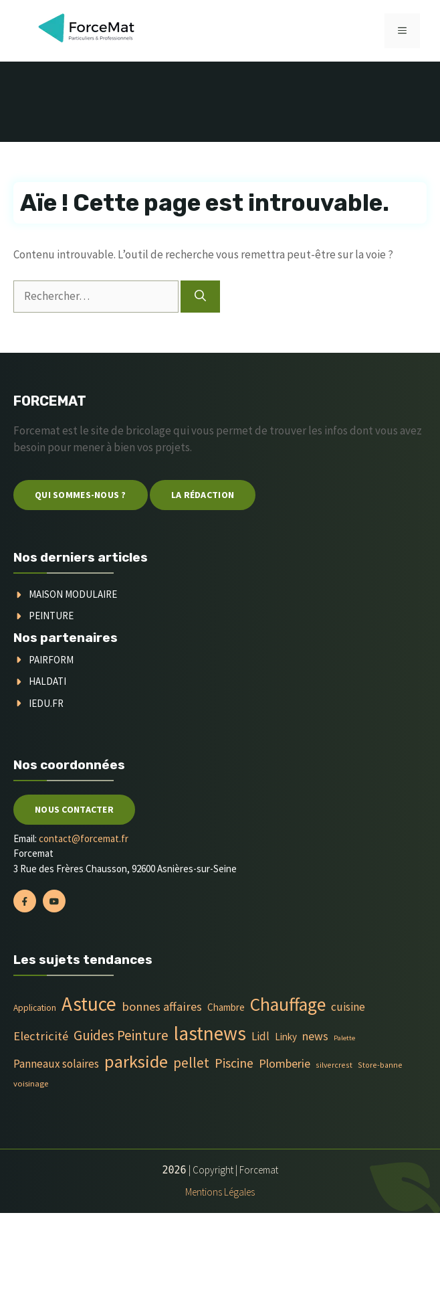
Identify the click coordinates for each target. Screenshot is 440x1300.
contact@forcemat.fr (83, 838)
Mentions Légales (220, 1192)
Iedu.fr (46, 703)
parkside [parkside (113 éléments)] (136, 1061)
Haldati (47, 681)
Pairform (51, 659)
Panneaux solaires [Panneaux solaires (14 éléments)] (56, 1063)
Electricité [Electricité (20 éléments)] (40, 1036)
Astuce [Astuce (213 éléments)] (89, 1003)
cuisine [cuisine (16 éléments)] (348, 1006)
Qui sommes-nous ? (80, 495)
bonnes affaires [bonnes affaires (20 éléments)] (162, 1006)
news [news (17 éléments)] (315, 1036)
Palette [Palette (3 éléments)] (344, 1038)
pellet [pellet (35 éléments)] (191, 1063)
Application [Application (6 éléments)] (34, 1007)
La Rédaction (202, 495)
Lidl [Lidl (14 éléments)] (260, 1036)
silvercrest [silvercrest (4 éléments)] (334, 1065)
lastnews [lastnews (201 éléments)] (210, 1033)
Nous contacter (74, 809)
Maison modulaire (73, 594)
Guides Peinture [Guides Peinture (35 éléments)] (121, 1035)
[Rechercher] (200, 296)
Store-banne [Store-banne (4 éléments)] (380, 1065)
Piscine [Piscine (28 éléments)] (234, 1062)
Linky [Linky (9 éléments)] (286, 1036)
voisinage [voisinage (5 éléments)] (30, 1083)
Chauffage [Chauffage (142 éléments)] (288, 1004)
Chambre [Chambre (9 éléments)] (226, 1007)
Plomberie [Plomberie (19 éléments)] (284, 1063)
